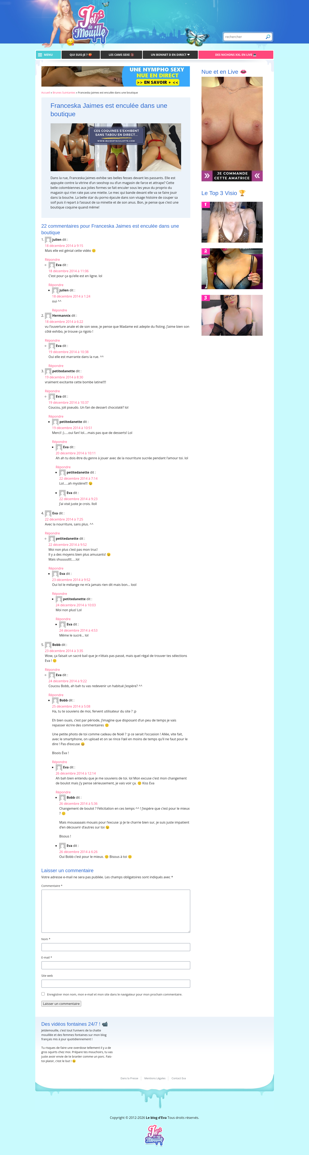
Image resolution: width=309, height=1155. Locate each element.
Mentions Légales (155, 1078)
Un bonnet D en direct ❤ (170, 55)
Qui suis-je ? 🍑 (81, 55)
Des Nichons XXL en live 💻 (235, 55)
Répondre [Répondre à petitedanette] (52, 391)
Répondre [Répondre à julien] (52, 259)
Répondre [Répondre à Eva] (56, 285)
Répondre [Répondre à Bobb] (52, 669)
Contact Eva (179, 1078)
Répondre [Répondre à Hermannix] (52, 340)
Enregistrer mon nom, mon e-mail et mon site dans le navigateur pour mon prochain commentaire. (114, 994)
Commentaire (52, 886)
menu (48, 55)
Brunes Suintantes (64, 92)
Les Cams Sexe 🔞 (121, 55)
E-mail (46, 957)
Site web (47, 976)
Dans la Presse (129, 1078)
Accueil (45, 92)
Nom (46, 939)
